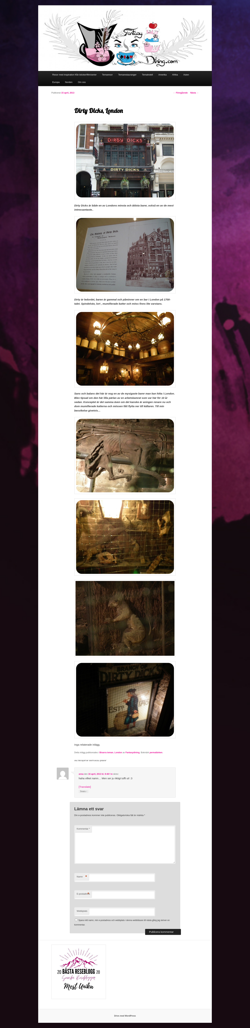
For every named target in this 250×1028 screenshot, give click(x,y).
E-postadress (83, 894)
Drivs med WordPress (125, 1016)
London (118, 752)
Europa (56, 82)
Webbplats (82, 911)
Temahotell (147, 74)
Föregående (180, 93)
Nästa (194, 93)
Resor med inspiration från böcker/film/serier (74, 74)
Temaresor (107, 74)
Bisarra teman (106, 752)
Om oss (82, 82)
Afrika (175, 74)
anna (81, 774)
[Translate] (85, 786)
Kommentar (83, 828)
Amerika (162, 74)
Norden (69, 82)
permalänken (155, 752)
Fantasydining (133, 752)
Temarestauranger (127, 74)
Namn (82, 876)
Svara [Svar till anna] (83, 791)
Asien (186, 74)
